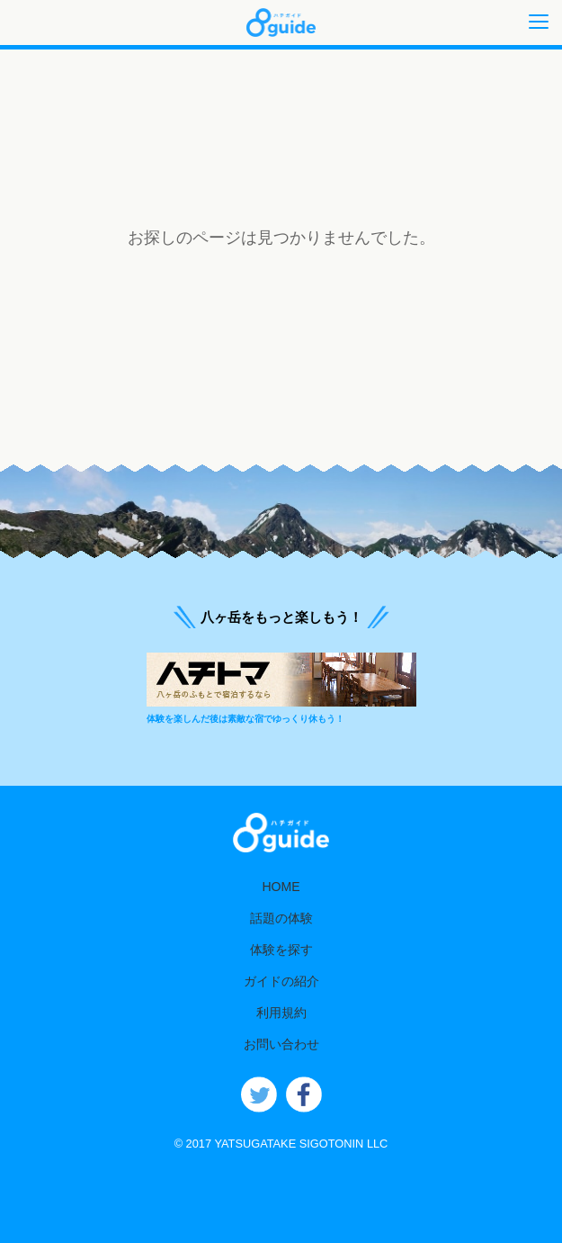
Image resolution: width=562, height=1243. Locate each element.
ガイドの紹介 (281, 981)
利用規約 (281, 1012)
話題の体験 (281, 918)
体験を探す (281, 949)
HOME (280, 886)
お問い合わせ (281, 1044)
